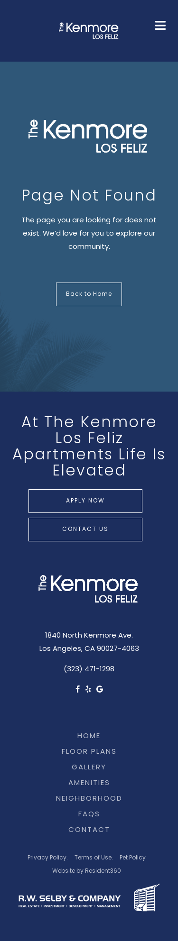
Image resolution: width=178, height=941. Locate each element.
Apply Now (85, 501)
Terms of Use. (94, 858)
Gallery (89, 768)
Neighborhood (89, 799)
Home (89, 736)
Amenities (89, 783)
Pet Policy (133, 858)
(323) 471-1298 (89, 670)
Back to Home (89, 294)
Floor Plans (89, 752)
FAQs (89, 815)
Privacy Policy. (48, 858)
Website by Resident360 (86, 871)
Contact (89, 830)
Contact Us (85, 529)
